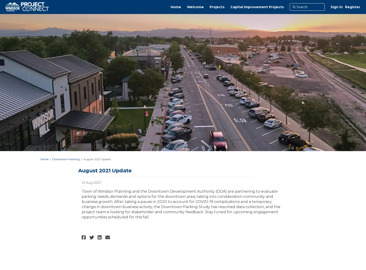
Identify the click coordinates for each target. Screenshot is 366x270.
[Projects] (217, 7)
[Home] (175, 7)
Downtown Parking (66, 159)
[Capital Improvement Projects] (257, 7)
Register (352, 7)
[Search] (307, 7)
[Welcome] (195, 7)
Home (44, 159)
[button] (84, 237)
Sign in (337, 7)
